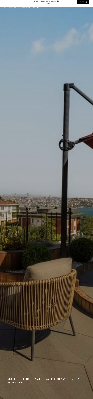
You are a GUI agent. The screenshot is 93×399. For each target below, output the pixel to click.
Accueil (5, 7)
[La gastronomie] (33, 5)
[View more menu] (5, 3)
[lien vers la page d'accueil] (46, 2)
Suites (9, 7)
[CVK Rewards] (23, 5)
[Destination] (55, 5)
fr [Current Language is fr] (72, 2)
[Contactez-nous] (81, 5)
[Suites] (15, 5)
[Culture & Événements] (67, 5)
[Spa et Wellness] (45, 5)
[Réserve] (83, 2)
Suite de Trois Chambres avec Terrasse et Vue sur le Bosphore (25, 7)
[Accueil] (9, 5)
